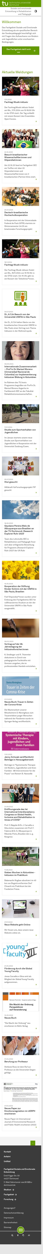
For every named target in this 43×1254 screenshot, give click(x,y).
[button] (20, 50)
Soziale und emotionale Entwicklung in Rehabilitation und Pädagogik (18, 11)
